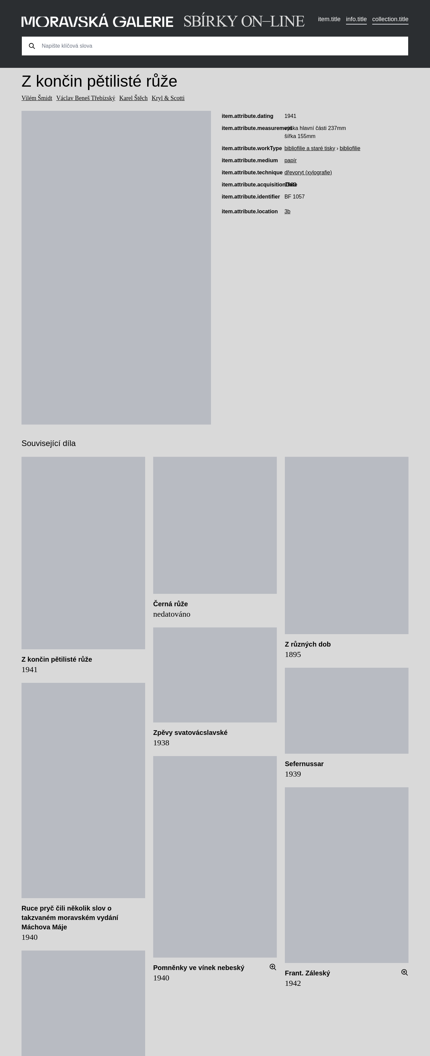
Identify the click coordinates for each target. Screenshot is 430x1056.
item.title (329, 19)
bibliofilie (350, 148)
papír (291, 160)
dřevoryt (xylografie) (308, 172)
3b (288, 211)
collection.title (390, 19)
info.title (356, 19)
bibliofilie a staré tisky (310, 148)
